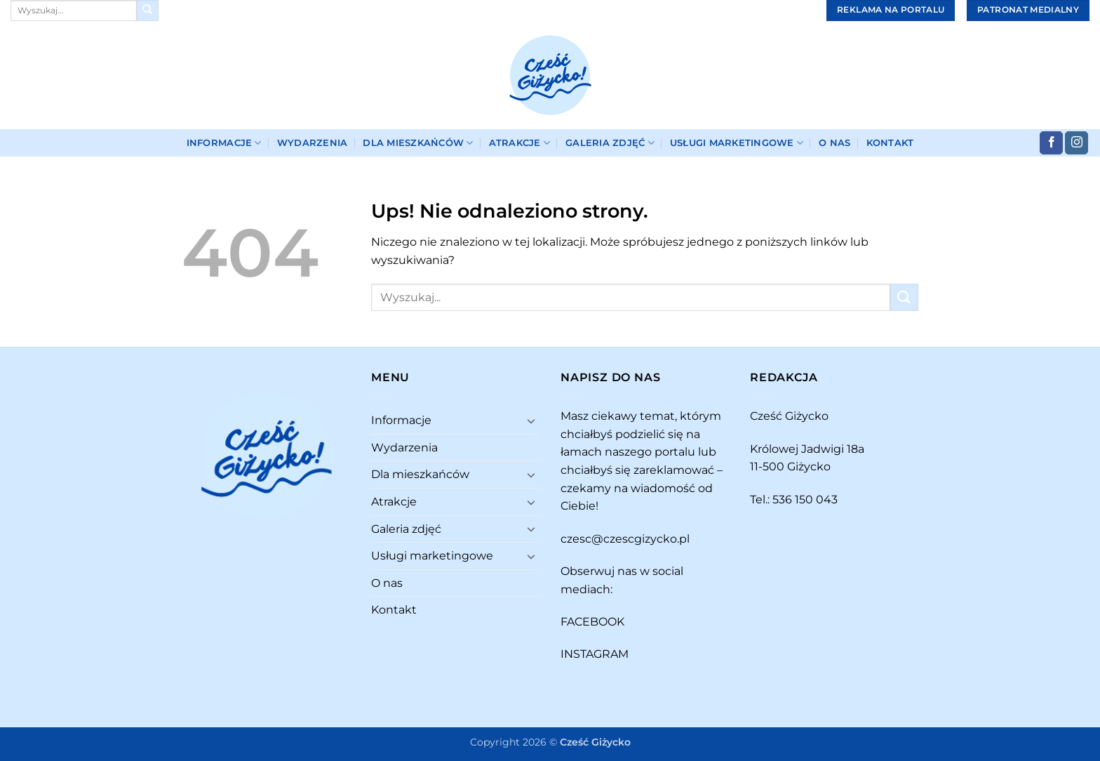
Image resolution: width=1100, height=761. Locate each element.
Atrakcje (520, 143)
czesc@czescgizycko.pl (625, 538)
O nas (834, 143)
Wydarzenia (312, 143)
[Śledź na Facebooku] (1051, 143)
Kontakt (890, 143)
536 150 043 (805, 499)
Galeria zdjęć (610, 143)
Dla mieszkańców (418, 143)
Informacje (224, 143)
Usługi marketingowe (736, 143)
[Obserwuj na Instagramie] (1076, 143)
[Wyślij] (147, 10)
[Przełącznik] (531, 420)
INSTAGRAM (595, 654)
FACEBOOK (592, 621)
